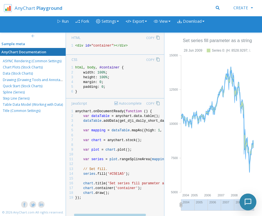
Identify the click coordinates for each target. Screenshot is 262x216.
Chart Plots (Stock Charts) (23, 67)
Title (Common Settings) (21, 110)
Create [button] (243, 7)
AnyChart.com (24, 212)
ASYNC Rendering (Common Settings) (32, 61)
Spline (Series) (14, 92)
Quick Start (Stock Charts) (22, 86)
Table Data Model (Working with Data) (33, 104)
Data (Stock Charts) (18, 73)
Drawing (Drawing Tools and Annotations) (36, 79)
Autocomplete (130, 103)
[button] (162, 25)
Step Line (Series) (16, 98)
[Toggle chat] (248, 202)
